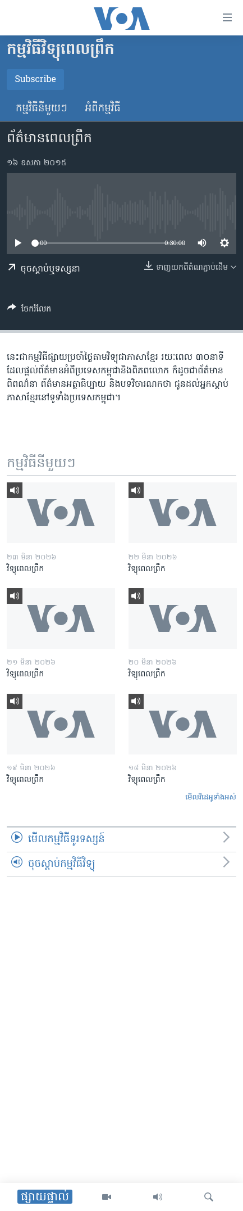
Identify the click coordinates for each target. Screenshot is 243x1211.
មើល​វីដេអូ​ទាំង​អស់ (210, 797)
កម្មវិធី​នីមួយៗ (41, 108)
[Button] (29, 311)
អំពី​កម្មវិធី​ (103, 108)
